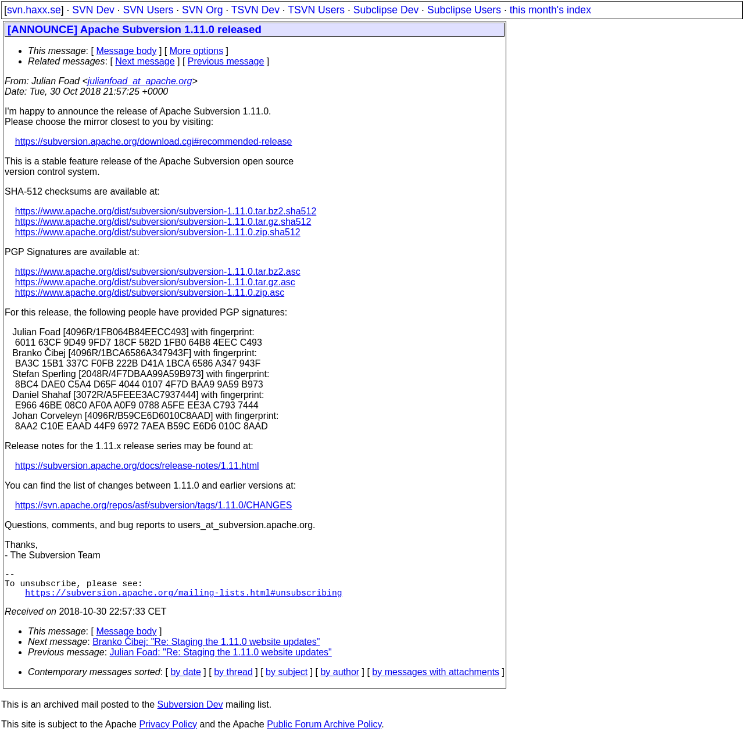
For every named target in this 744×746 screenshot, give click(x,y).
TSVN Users (316, 10)
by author (339, 679)
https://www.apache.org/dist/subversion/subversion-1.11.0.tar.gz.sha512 (163, 222)
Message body (126, 51)
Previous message (226, 61)
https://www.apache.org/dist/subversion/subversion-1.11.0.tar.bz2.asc (158, 272)
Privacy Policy (168, 731)
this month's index (550, 10)
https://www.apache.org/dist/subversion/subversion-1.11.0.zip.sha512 (158, 232)
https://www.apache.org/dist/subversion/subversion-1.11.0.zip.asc (149, 292)
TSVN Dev (255, 10)
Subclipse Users (464, 10)
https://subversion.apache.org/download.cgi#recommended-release (153, 141)
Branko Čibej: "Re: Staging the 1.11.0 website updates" (206, 649)
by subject (286, 679)
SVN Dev (93, 10)
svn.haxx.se (34, 10)
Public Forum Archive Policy (324, 731)
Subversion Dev (190, 711)
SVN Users (148, 10)
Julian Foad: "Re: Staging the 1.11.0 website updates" (221, 659)
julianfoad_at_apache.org (140, 81)
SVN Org (202, 10)
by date (185, 679)
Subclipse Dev (386, 10)
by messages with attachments (435, 679)
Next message (144, 61)
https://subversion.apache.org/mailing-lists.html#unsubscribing (183, 599)
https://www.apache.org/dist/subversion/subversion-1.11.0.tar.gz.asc (155, 282)
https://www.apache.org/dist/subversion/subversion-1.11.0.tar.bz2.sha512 (166, 211)
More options (197, 51)
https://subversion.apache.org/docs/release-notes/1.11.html (137, 466)
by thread (233, 679)
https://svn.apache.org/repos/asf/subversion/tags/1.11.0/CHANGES (153, 505)
